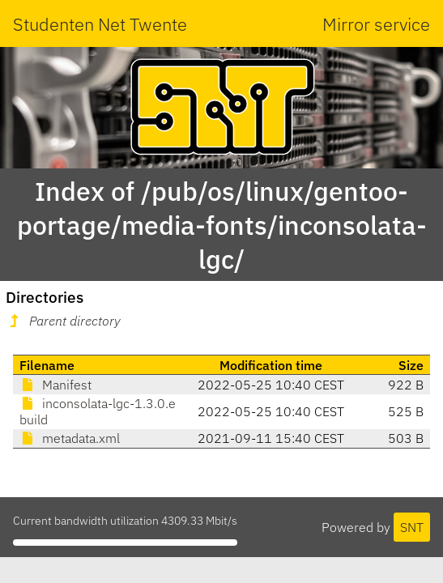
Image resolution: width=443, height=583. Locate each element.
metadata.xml (69, 438)
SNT (412, 527)
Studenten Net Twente (100, 24)
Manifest (55, 385)
